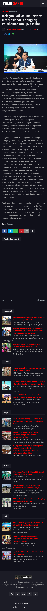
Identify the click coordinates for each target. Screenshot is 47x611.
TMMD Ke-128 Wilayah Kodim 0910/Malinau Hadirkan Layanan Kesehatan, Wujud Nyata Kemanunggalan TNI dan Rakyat (28, 331)
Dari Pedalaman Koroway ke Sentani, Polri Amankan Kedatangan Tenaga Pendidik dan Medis (28, 421)
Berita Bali (17, 607)
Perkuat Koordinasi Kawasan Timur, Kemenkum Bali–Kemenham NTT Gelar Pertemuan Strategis (26, 538)
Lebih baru (7, 300)
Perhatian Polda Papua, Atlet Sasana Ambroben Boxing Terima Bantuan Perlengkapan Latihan (25, 434)
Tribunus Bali (29, 607)
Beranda (5, 11)
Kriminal (13, 11)
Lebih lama (39, 300)
